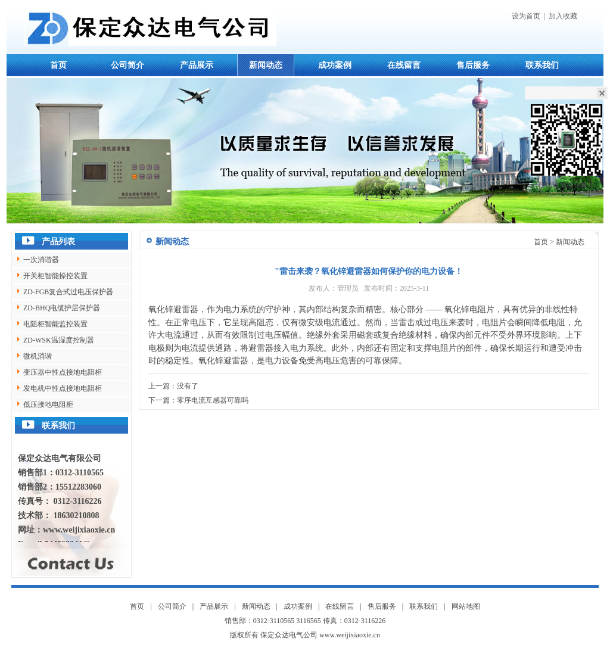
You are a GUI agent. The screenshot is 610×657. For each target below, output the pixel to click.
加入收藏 (563, 16)
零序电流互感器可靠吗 (212, 400)
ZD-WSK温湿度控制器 (58, 340)
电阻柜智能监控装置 (55, 324)
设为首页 (526, 16)
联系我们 (542, 65)
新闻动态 (265, 65)
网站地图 (466, 606)
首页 (58, 65)
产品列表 (58, 241)
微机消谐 (37, 356)
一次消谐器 (41, 260)
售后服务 (473, 65)
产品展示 (196, 65)
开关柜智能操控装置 (55, 276)
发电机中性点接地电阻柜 (62, 388)
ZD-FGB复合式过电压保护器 (68, 292)
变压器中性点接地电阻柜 (62, 372)
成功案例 (334, 65)
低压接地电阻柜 (48, 404)
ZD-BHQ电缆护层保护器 (61, 308)
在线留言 (404, 65)
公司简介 (127, 65)
